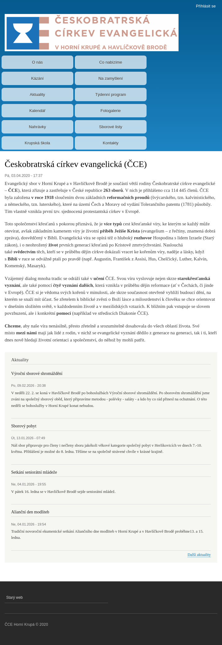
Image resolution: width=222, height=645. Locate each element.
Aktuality (37, 94)
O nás (37, 62)
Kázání (37, 78)
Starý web (14, 597)
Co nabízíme (110, 62)
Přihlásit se (206, 6)
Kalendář (37, 110)
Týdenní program (110, 94)
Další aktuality (199, 555)
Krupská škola (37, 143)
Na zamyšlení (110, 78)
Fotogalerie (111, 110)
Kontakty (111, 143)
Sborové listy (110, 126)
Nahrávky (37, 126)
